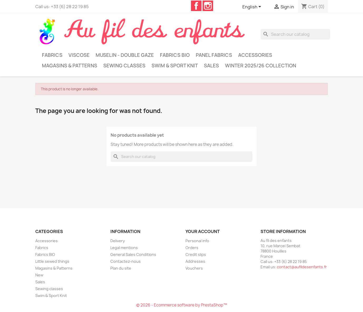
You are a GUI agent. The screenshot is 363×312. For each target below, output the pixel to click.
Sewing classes (124, 65)
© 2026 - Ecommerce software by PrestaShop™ (181, 305)
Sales (211, 65)
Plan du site (120, 268)
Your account (202, 231)
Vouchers (194, 268)
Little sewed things (52, 261)
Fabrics (52, 55)
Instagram (208, 6)
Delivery (117, 240)
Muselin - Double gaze (125, 55)
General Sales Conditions (133, 254)
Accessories (255, 55)
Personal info (197, 240)
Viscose (79, 55)
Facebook (196, 6)
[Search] (295, 34)
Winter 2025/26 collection (260, 65)
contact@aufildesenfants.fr (302, 266)
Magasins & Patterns (69, 65)
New (39, 275)
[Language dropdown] (252, 7)
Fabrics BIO (175, 55)
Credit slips (195, 254)
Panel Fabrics (214, 55)
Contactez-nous (125, 261)
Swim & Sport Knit (174, 65)
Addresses (195, 261)
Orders (191, 247)
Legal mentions (124, 247)
